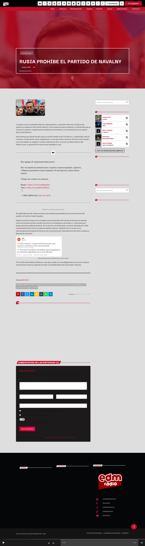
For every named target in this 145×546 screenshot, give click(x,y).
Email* (57, 393)
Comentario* (22, 380)
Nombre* (21, 393)
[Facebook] (83, 3)
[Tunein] (54, 3)
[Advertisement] (73, 33)
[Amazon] (93, 3)
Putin (29, 287)
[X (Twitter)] (44, 3)
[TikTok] (59, 3)
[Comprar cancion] (126, 118)
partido (68, 284)
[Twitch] (49, 3)
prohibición (21, 287)
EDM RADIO (25, 280)
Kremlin (31, 284)
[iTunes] (73, 3)
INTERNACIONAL (26, 53)
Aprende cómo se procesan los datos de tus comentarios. (60, 437)
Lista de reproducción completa (109, 150)
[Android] (88, 3)
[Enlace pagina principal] (6, 3)
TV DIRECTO (133, 3)
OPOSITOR (47, 284)
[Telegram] (64, 3)
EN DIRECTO (112, 3)
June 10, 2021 (44, 195)
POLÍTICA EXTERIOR (79, 284)
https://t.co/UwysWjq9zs (38, 184)
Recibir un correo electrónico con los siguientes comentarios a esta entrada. (40, 411)
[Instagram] (78, 3)
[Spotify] (69, 3)
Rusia (35, 287)
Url (20, 402)
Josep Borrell (21, 284)
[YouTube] (40, 3)
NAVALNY (39, 284)
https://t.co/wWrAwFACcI (38, 187)
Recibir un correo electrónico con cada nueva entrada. (35, 415)
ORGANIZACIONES (58, 284)
